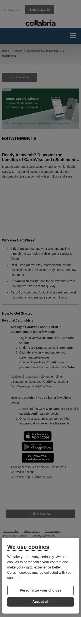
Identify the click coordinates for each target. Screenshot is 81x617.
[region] (40, 576)
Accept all (40, 602)
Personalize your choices (40, 590)
